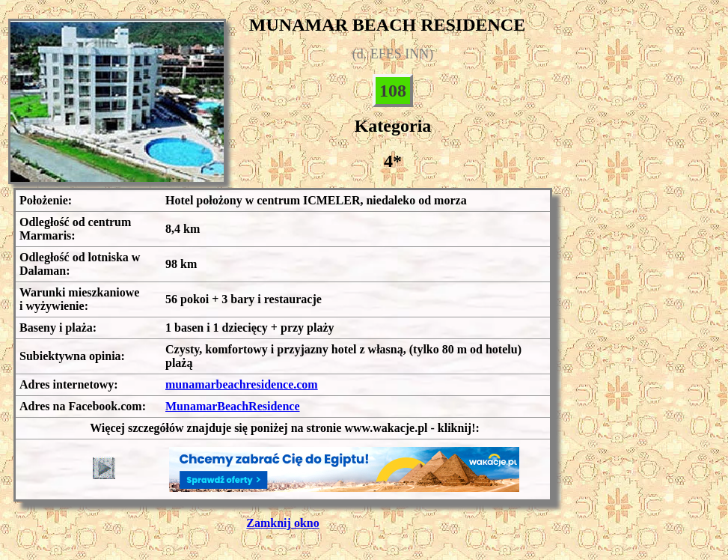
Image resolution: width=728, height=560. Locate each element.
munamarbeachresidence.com (241, 384)
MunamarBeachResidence (232, 406)
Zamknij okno (282, 523)
